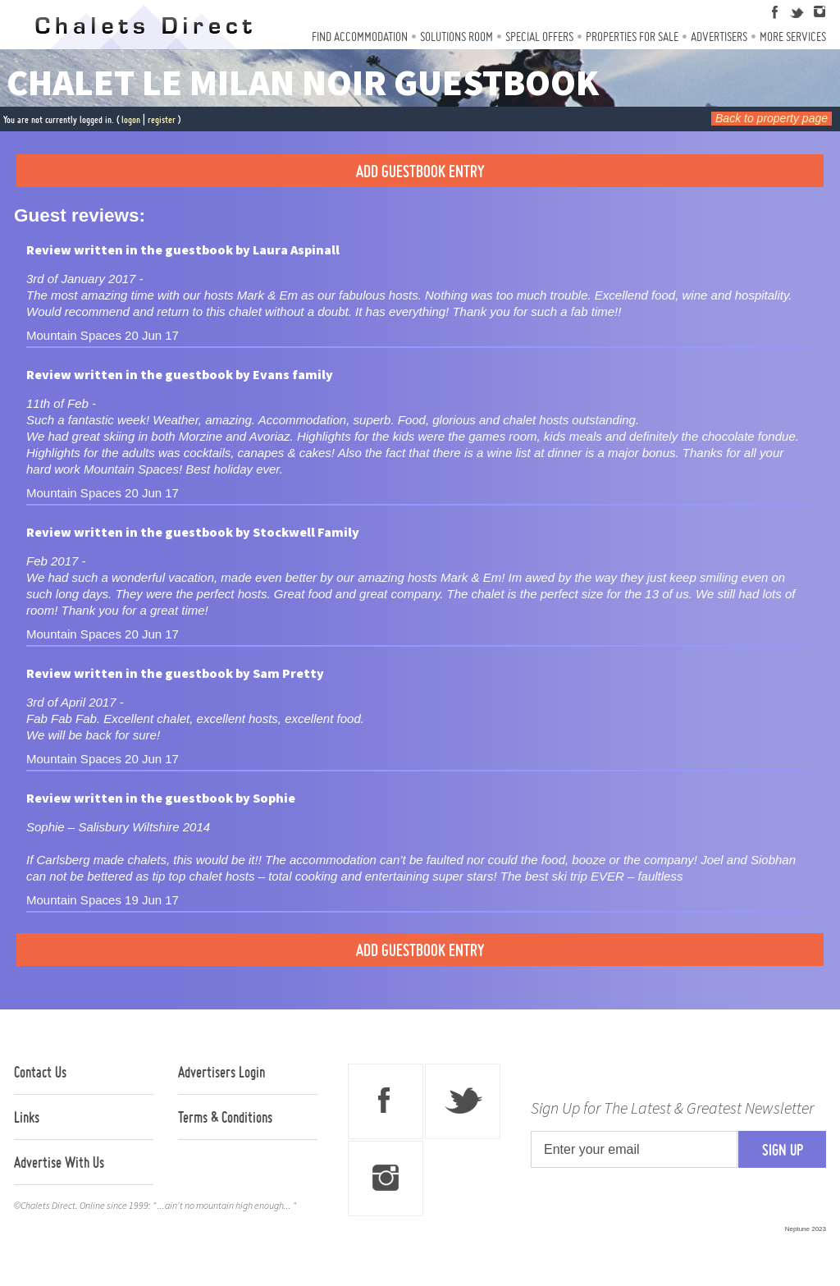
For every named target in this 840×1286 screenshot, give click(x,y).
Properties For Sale (632, 36)
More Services (793, 36)
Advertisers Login (221, 1072)
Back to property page (771, 118)
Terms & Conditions (225, 1117)
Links (26, 1117)
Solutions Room (456, 36)
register (162, 119)
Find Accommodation (360, 36)
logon (130, 119)
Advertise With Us (59, 1162)
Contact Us (40, 1072)
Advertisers (719, 36)
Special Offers (539, 36)
